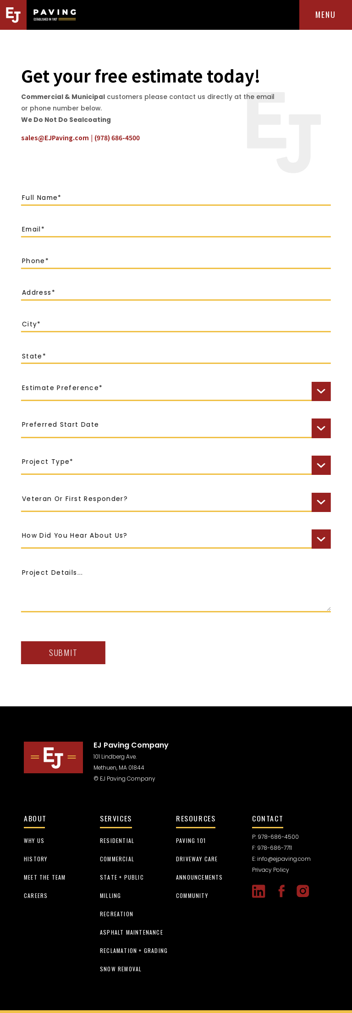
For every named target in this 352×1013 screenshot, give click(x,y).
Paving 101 (191, 840)
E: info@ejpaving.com (281, 859)
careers (36, 895)
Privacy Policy (270, 870)
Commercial (117, 859)
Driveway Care (197, 859)
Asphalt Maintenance (131, 932)
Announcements (199, 877)
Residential (117, 840)
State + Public (122, 877)
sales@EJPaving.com (54, 137)
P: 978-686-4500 (275, 837)
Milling (110, 895)
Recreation (116, 914)
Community (192, 895)
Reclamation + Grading (134, 950)
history (35, 859)
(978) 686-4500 (115, 137)
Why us (34, 840)
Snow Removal (121, 969)
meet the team (45, 877)
